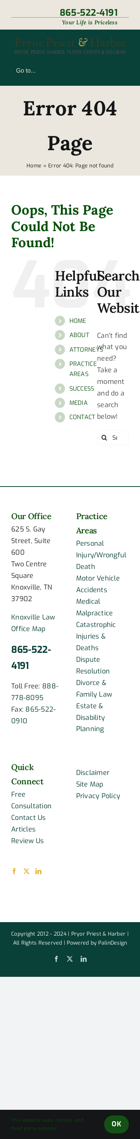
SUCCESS (81, 389)
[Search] (104, 437)
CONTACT (82, 417)
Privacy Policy (98, 795)
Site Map (89, 784)
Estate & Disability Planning (90, 718)
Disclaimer (93, 772)
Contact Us (28, 817)
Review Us (27, 840)
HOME (77, 321)
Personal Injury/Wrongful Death (101, 555)
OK (116, 1124)
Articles (23, 829)
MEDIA (78, 403)
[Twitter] (26, 871)
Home (34, 165)
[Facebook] (14, 871)
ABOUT (79, 335)
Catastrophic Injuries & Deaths (96, 636)
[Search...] (113, 437)
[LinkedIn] (38, 871)
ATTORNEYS (86, 350)
